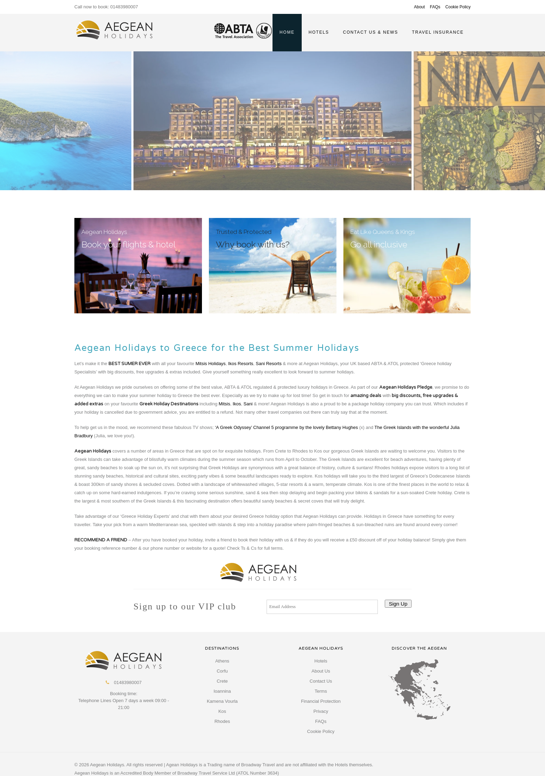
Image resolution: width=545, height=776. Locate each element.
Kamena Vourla (222, 701)
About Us (320, 671)
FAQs (435, 7)
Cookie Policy (458, 7)
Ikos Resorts (240, 363)
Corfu (222, 671)
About (419, 7)
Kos (222, 711)
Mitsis (224, 403)
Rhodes (222, 721)
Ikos (237, 403)
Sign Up (398, 604)
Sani (249, 403)
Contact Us (321, 681)
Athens (222, 661)
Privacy (321, 711)
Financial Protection (321, 701)
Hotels (321, 661)
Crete (222, 681)
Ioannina (222, 691)
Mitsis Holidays (210, 363)
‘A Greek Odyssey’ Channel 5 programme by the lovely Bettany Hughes (286, 427)
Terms (321, 691)
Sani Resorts (269, 363)
